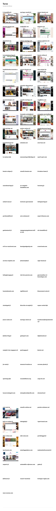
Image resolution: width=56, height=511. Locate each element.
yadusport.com (24, 336)
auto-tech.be (6, 407)
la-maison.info (7, 157)
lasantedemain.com (8, 291)
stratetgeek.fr (7, 305)
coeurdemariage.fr (8, 185)
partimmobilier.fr (8, 216)
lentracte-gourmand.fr (26, 202)
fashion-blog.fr (7, 336)
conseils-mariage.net (26, 100)
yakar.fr (40, 464)
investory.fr (41, 185)
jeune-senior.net (7, 319)
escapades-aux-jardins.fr (45, 114)
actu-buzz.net (41, 143)
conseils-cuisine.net (25, 407)
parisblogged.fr (42, 436)
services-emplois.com (9, 260)
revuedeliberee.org (25, 378)
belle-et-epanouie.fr (26, 55)
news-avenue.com (8, 493)
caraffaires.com (42, 100)
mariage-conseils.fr (25, 12)
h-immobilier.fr (7, 12)
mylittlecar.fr (24, 291)
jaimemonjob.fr (24, 260)
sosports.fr (6, 464)
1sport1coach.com (42, 421)
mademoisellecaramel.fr (44, 450)
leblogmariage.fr (42, 202)
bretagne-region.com (43, 478)
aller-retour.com (7, 436)
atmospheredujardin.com (27, 393)
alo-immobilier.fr (42, 230)
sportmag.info (7, 378)
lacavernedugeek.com (9, 393)
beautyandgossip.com (26, 246)
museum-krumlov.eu (26, 364)
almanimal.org (7, 41)
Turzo (5, 3)
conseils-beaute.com (26, 171)
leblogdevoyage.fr (8, 275)
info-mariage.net (7, 128)
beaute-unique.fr (7, 171)
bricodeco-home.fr (43, 171)
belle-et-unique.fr (8, 421)
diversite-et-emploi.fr (26, 305)
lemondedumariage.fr (9, 55)
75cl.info (5, 114)
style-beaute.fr (42, 260)
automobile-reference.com (27, 464)
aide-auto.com (24, 436)
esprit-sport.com (42, 157)
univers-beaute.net (25, 69)
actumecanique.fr (42, 85)
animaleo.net (24, 143)
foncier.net (41, 350)
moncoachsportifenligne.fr (27, 157)
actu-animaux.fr (24, 216)
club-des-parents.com (26, 275)
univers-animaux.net (43, 41)
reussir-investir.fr (25, 478)
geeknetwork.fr (7, 230)
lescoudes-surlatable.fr (26, 114)
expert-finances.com (43, 216)
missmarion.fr (41, 393)
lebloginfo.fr (23, 421)
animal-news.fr (7, 202)
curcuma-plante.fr (43, 364)
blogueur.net (41, 26)
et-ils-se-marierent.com (9, 246)
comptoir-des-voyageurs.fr (10, 350)
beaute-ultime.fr (42, 55)
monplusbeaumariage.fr (44, 128)
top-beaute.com (7, 450)
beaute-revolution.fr (8, 85)
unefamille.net (24, 26)
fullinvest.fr (6, 478)
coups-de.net (41, 378)
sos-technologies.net (8, 100)
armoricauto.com (42, 246)
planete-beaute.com (8, 26)
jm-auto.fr (6, 364)
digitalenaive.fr (42, 336)
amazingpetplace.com (26, 450)
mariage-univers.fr (25, 319)
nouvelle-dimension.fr (26, 85)
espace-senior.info (43, 305)
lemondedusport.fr (8, 143)
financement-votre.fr (43, 291)
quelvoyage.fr (24, 350)
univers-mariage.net (26, 41)
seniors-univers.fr (25, 128)
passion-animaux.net (43, 407)
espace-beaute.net (43, 12)
